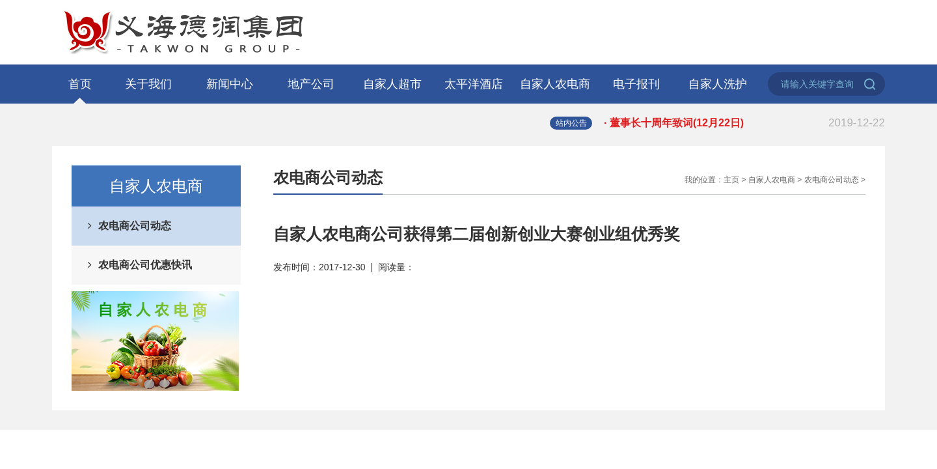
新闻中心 (229, 84)
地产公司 (311, 84)
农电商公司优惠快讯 (145, 264)
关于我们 (148, 84)
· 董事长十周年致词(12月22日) (744, 123)
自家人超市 (392, 84)
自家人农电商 (555, 84)
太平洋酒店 (473, 84)
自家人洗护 (717, 84)
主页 (731, 179)
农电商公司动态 (134, 225)
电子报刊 (636, 84)
